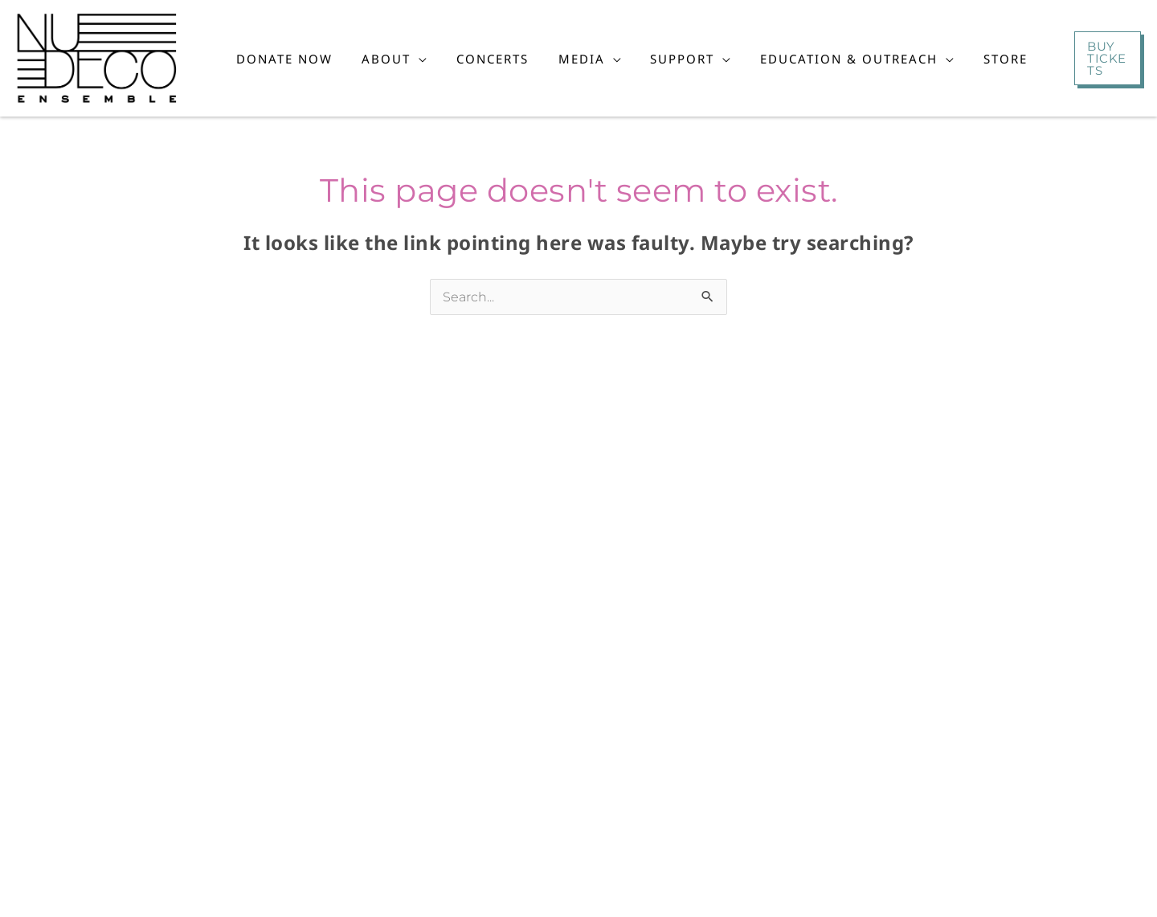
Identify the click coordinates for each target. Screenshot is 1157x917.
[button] (397, 59)
